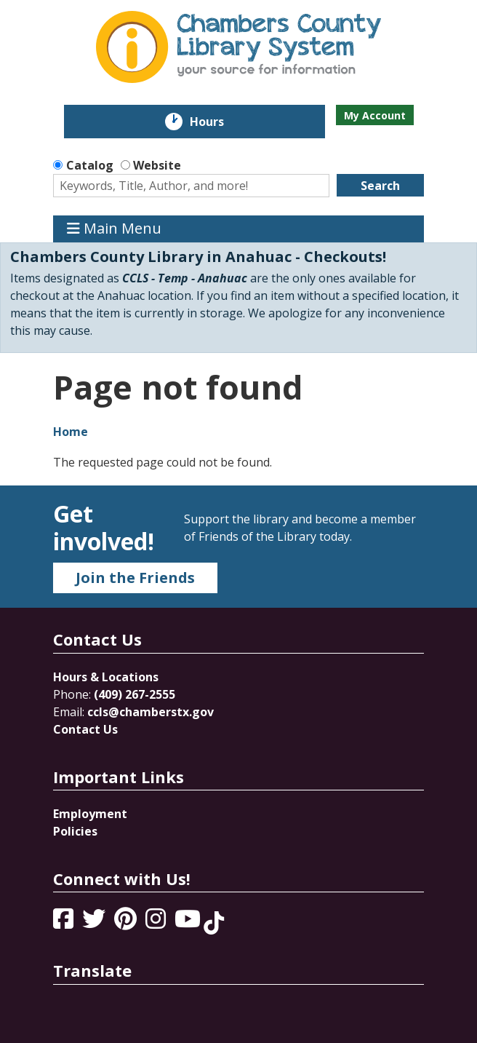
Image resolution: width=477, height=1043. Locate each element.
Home (70, 432)
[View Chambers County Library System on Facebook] (64, 923)
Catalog (89, 165)
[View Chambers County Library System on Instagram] (157, 923)
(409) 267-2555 (134, 694)
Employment (90, 814)
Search (380, 186)
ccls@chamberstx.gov (150, 712)
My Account (375, 115)
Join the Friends (135, 577)
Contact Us (85, 729)
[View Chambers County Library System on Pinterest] (127, 923)
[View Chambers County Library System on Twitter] (95, 923)
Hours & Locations (106, 677)
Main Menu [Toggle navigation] (114, 229)
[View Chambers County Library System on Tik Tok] (214, 923)
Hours (217, 121)
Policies (75, 831)
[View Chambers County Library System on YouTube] (189, 923)
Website (157, 165)
